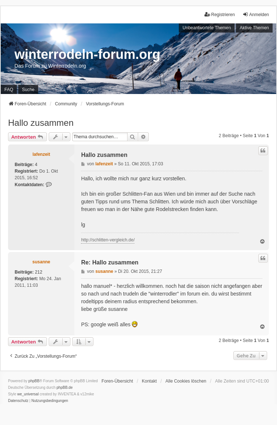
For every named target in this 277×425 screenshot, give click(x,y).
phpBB (34, 381)
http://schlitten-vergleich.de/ (107, 239)
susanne (41, 261)
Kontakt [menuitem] (149, 381)
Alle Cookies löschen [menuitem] (186, 381)
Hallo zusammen (41, 123)
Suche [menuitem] (28, 89)
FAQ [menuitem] (8, 89)
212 (38, 272)
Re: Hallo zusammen (109, 262)
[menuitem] (18, 401)
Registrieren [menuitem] (219, 14)
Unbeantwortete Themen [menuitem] (206, 27)
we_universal (27, 394)
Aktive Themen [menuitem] (254, 27)
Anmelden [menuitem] (256, 14)
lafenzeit (41, 154)
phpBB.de (64, 387)
